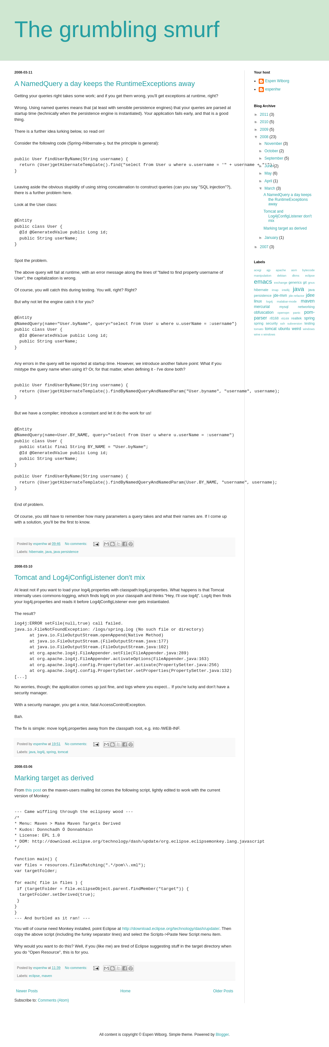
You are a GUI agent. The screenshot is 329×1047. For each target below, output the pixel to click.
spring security (266, 323)
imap (275, 290)
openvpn (283, 312)
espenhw (272, 89)
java (48, 552)
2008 (265, 137)
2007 (265, 247)
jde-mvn (280, 295)
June (269, 166)
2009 (265, 129)
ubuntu (284, 329)
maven (47, 976)
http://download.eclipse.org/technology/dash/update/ (170, 928)
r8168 (274, 318)
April (268, 181)
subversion (294, 323)
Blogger (222, 1034)
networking (306, 307)
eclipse (34, 976)
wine (257, 334)
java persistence (66, 552)
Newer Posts (27, 991)
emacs (263, 281)
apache (281, 270)
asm (294, 270)
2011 (265, 114)
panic (296, 312)
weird (296, 329)
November (273, 143)
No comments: (76, 544)
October (271, 151)
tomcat (63, 752)
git (305, 282)
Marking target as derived (54, 778)
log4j (41, 752)
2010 (265, 122)
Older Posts (223, 991)
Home (125, 991)
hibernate (36, 552)
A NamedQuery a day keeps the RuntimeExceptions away (104, 84)
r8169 (285, 318)
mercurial (262, 306)
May (268, 173)
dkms (295, 275)
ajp (268, 270)
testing (309, 323)
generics (295, 282)
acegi (257, 270)
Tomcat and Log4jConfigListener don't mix (79, 577)
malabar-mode (287, 301)
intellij (285, 290)
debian (281, 275)
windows (309, 329)
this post (33, 790)
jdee (310, 295)
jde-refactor (296, 295)
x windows (268, 334)
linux (258, 301)
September (274, 158)
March (270, 188)
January (271, 237)
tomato (258, 329)
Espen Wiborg (277, 81)
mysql (283, 307)
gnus (311, 282)
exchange (280, 282)
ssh (282, 323)
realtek (296, 318)
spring (51, 752)
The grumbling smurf (116, 29)
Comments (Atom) (53, 1000)
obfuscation (263, 312)
